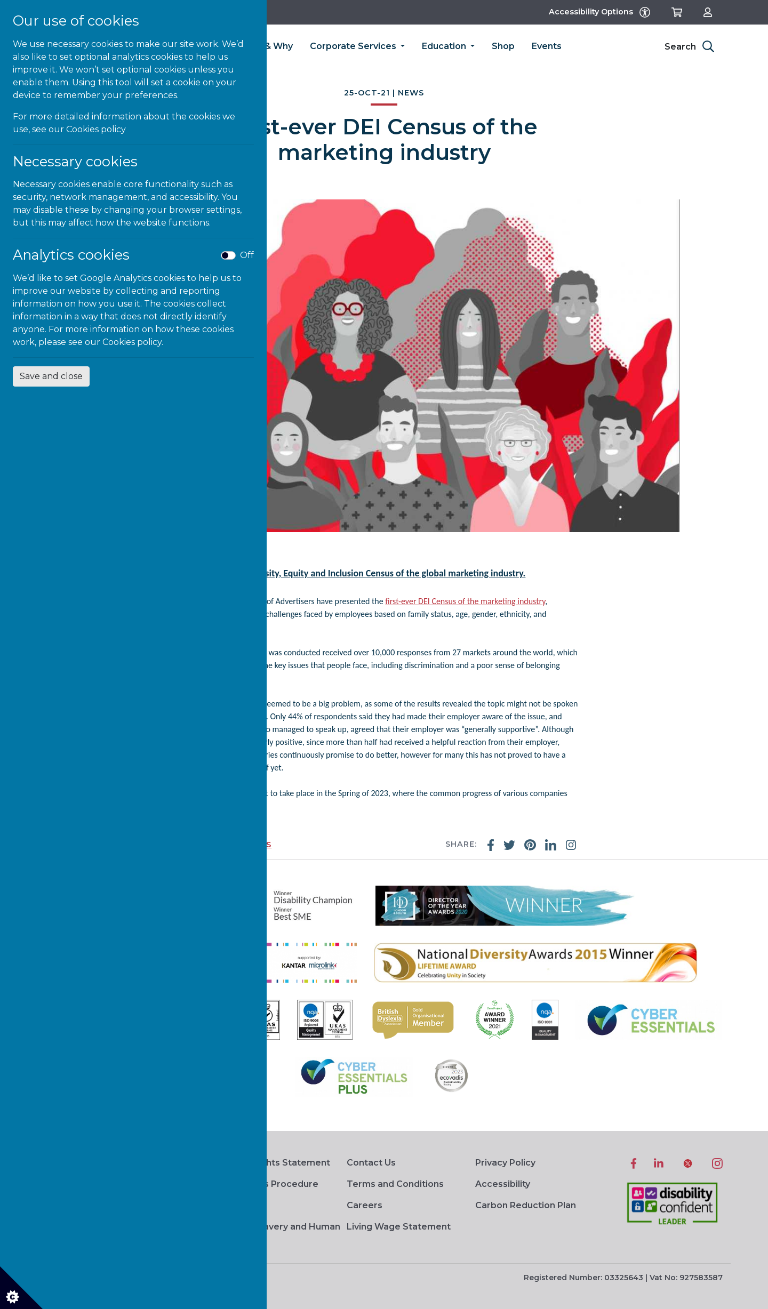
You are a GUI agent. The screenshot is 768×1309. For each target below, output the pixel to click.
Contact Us (371, 1163)
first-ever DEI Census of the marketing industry (465, 601)
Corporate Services (354, 46)
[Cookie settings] (21, 1287)
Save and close (51, 376)
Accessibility (502, 1184)
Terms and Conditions (395, 1184)
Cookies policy (96, 129)
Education (445, 46)
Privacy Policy (505, 1163)
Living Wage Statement (399, 1227)
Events (547, 46)
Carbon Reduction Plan (525, 1205)
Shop (503, 46)
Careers (364, 1205)
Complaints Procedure (268, 1184)
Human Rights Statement (274, 1163)
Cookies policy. (132, 342)
